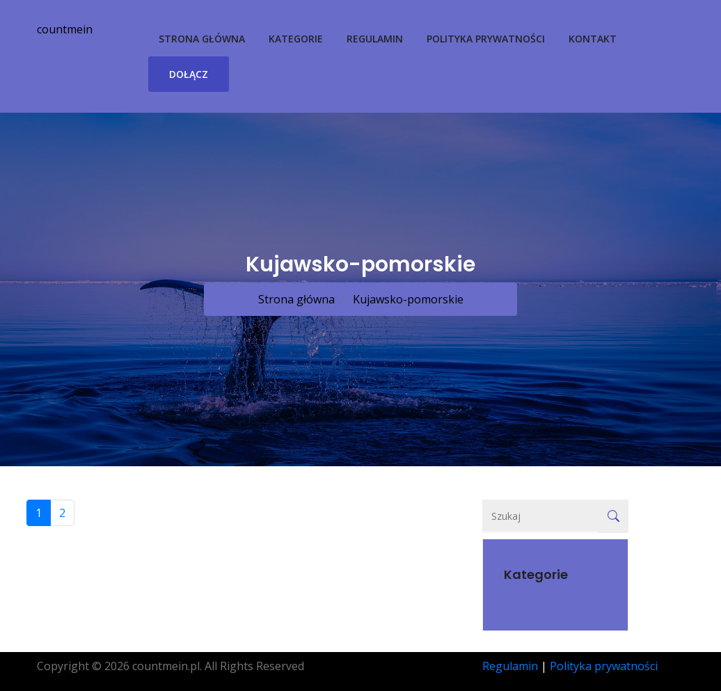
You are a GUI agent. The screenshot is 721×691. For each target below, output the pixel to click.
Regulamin (375, 38)
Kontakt (593, 38)
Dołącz (188, 74)
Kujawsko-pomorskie (407, 299)
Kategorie (296, 38)
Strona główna (202, 38)
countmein (65, 29)
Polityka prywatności (486, 38)
